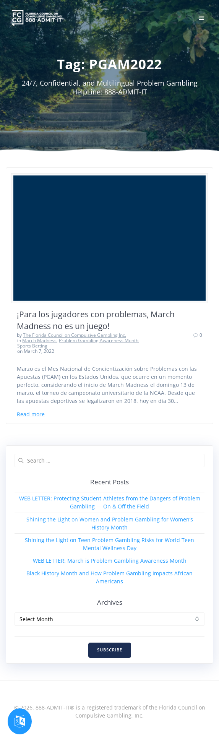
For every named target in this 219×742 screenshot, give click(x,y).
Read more (31, 414)
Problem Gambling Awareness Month (98, 340)
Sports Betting (32, 346)
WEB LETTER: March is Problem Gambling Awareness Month (110, 560)
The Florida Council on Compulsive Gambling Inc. (74, 335)
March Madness (39, 340)
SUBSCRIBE (109, 650)
